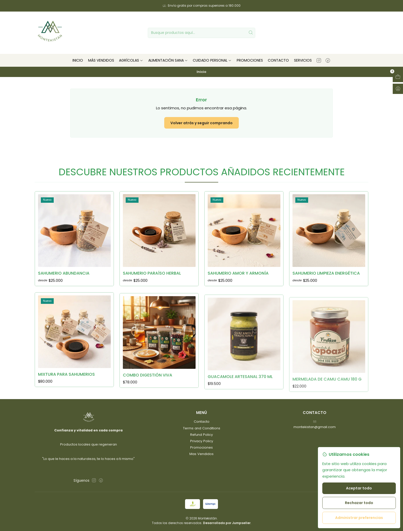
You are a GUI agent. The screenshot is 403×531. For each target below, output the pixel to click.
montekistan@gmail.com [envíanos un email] (315, 424)
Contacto (201, 421)
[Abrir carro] (398, 77)
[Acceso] (398, 89)
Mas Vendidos (201, 453)
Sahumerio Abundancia (63, 281)
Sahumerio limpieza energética (326, 298)
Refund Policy (201, 434)
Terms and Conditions (201, 428)
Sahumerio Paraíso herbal (152, 286)
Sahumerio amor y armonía (238, 293)
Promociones (201, 447)
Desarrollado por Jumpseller (227, 523)
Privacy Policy (201, 441)
